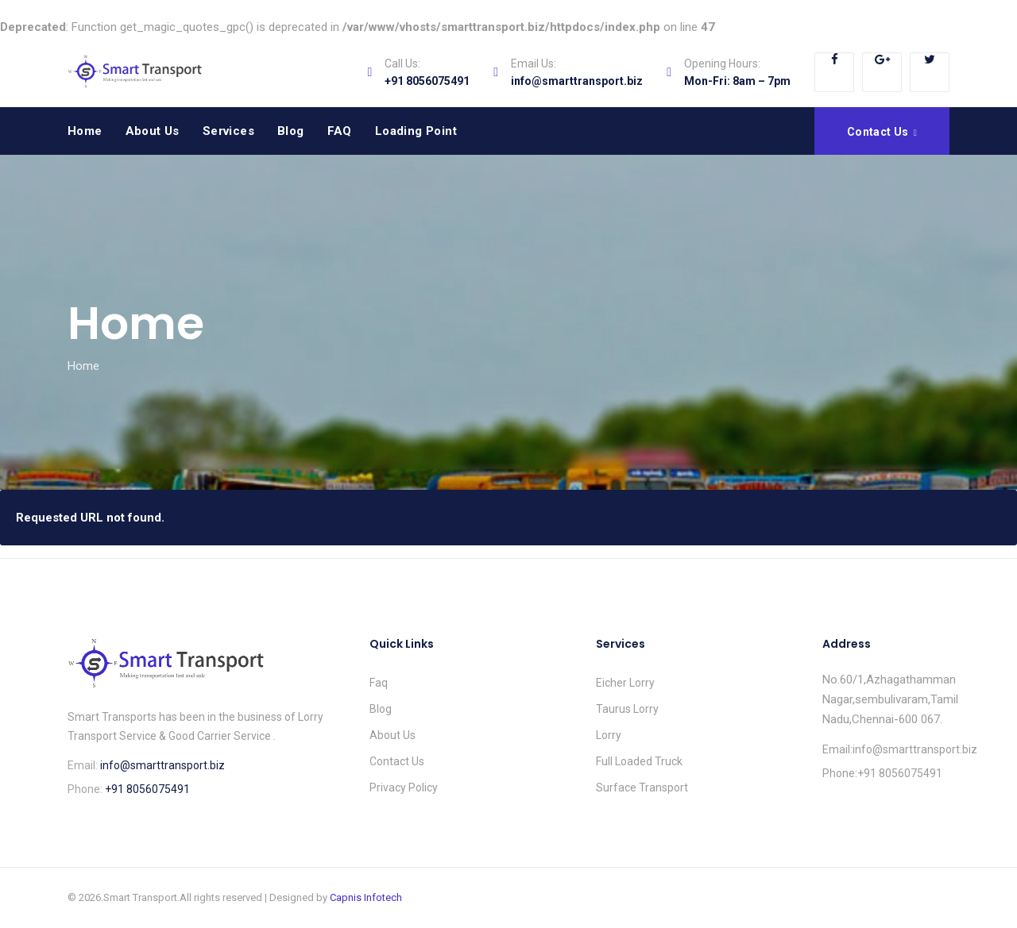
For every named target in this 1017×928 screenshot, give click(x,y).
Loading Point (416, 131)
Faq (378, 682)
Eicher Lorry (625, 682)
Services (228, 131)
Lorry (608, 735)
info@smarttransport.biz (577, 81)
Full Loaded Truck (639, 761)
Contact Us (396, 761)
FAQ (339, 131)
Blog (290, 131)
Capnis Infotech (366, 897)
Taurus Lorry (627, 709)
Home (85, 131)
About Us (153, 131)
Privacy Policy (403, 787)
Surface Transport (642, 787)
